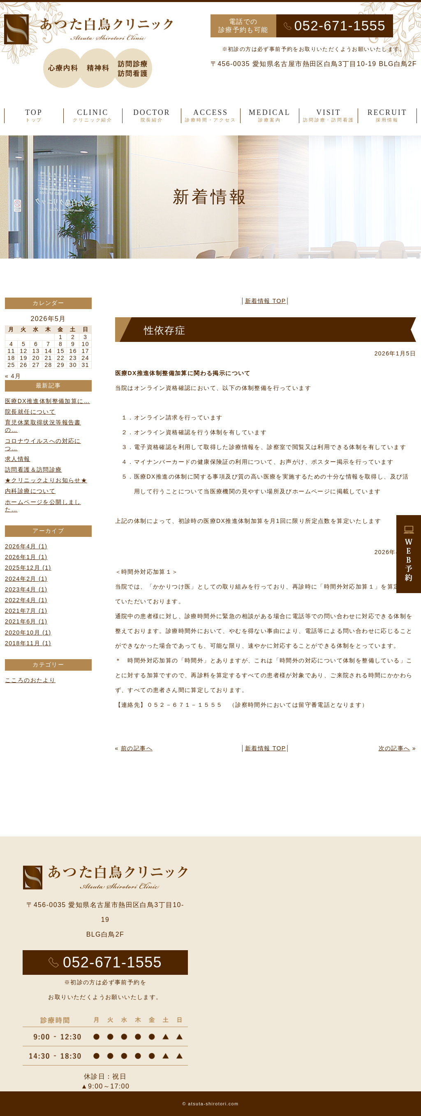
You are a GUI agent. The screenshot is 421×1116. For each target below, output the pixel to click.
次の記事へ (394, 748)
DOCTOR (152, 115)
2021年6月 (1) (26, 621)
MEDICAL (270, 115)
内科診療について (30, 491)
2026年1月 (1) (26, 557)
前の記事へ (137, 748)
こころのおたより (30, 680)
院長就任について (30, 411)
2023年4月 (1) (26, 589)
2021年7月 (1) (26, 610)
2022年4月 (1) (26, 600)
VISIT (328, 115)
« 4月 (13, 376)
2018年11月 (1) (28, 643)
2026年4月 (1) (26, 546)
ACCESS (210, 115)
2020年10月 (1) (28, 632)
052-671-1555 (340, 25)
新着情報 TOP (265, 301)
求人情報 (17, 459)
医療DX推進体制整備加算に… (47, 401)
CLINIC (93, 115)
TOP (34, 115)
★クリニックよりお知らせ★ (46, 480)
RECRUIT (387, 115)
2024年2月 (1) (26, 578)
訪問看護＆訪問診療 (33, 469)
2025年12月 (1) (28, 567)
